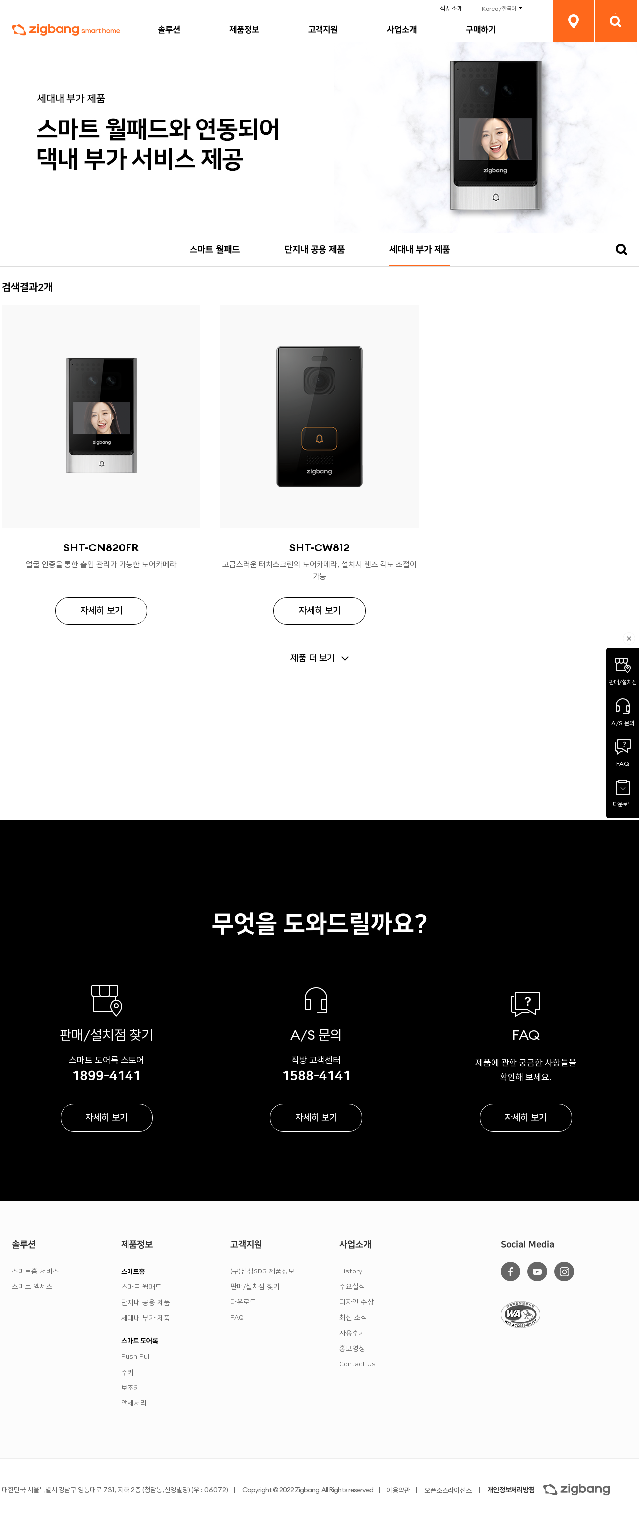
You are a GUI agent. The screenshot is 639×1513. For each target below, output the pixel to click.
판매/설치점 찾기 (255, 1287)
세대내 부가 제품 (419, 250)
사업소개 (402, 29)
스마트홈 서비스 (35, 1271)
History (350, 1271)
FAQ (237, 1318)
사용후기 (352, 1333)
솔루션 (169, 29)
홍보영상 (352, 1349)
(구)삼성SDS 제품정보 (262, 1271)
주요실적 (352, 1287)
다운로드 (243, 1302)
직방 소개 (451, 8)
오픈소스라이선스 (448, 1490)
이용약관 (398, 1490)
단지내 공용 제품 (314, 250)
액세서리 (134, 1403)
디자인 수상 (356, 1302)
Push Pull (136, 1357)
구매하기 (481, 29)
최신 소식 (353, 1318)
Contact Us (357, 1364)
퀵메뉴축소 (629, 638)
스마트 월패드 (215, 250)
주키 (127, 1373)
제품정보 (244, 29)
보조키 (130, 1388)
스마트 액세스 (32, 1287)
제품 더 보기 (312, 658)
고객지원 (323, 29)
